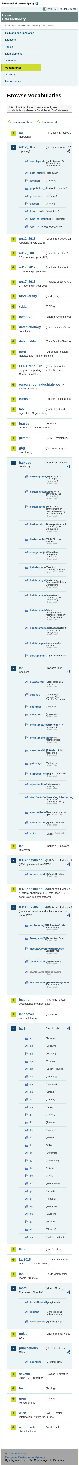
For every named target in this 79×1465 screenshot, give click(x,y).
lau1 (22, 1028)
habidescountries (37, 567)
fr (31, 1122)
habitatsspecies (37, 643)
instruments (37, 655)
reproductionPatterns (37, 784)
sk (31, 1229)
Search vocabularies (22, 122)
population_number (37, 188)
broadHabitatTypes (37, 1302)
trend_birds (37, 211)
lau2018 (25, 1259)
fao (21, 409)
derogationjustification (37, 552)
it (31, 1145)
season (34, 203)
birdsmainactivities (37, 491)
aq (21, 132)
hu (31, 1130)
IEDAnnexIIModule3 (32, 889)
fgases (24, 423)
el (31, 1099)
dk (31, 1084)
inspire (24, 999)
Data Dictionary (33, 26)
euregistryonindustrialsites (32, 384)
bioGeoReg (37, 681)
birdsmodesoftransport (37, 524)
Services (10, 74)
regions (34, 1311)
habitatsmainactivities (37, 595)
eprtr (22, 351)
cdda (22, 306)
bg (31, 1053)
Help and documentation (19, 32)
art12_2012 (27, 147)
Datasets (10, 39)
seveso (24, 1374)
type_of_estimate (37, 218)
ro (31, 1206)
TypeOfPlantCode (37, 961)
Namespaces (13, 81)
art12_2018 (27, 238)
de (31, 1076)
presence (35, 196)
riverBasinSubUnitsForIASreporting (37, 797)
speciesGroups (37, 1321)
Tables (9, 46)
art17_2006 (27, 253)
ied (21, 846)
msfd (23, 1288)
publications (28, 1348)
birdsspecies (37, 539)
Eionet (20, 26)
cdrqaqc (35, 694)
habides (25, 462)
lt (31, 1152)
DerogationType (37, 938)
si (31, 1221)
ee (31, 1091)
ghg (22, 448)
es (31, 1107)
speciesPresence (37, 812)
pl (31, 1191)
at (31, 1038)
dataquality (27, 341)
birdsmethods (37, 506)
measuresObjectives (37, 750)
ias (21, 668)
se (31, 1214)
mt (31, 1175)
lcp (21, 1274)
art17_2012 (27, 267)
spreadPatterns (37, 822)
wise (22, 1413)
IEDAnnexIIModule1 (32, 860)
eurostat (25, 399)
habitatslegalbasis (37, 580)
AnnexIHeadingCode (37, 874)
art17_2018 (27, 281)
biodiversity (28, 296)
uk (31, 1237)
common (25, 316)
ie (31, 1137)
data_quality (37, 172)
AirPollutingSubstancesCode (37, 925)
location (35, 180)
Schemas (10, 60)
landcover (26, 1014)
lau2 (22, 1249)
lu (31, 1160)
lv (31, 1168)
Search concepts (50, 122)
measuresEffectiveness (37, 724)
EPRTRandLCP (30, 366)
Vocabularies (13, 67)
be (31, 1045)
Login (49, 9)
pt (31, 1198)
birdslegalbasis (37, 476)
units (33, 833)
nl (31, 1183)
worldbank (27, 1427)
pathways (36, 763)
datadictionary (30, 327)
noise (23, 1333)
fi (31, 1114)
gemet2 (24, 438)
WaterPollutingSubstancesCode (37, 982)
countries (36, 706)
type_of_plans (37, 226)
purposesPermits (37, 773)
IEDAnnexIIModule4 (32, 907)
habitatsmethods (37, 610)
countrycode (37, 161)
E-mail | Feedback (16, 1453)
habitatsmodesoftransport (37, 627)
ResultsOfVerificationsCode (37, 948)
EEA (21, 3)
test (22, 1388)
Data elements (13, 53)
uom (22, 1398)
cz (31, 1068)
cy (31, 1061)
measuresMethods (37, 737)
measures (36, 714)
